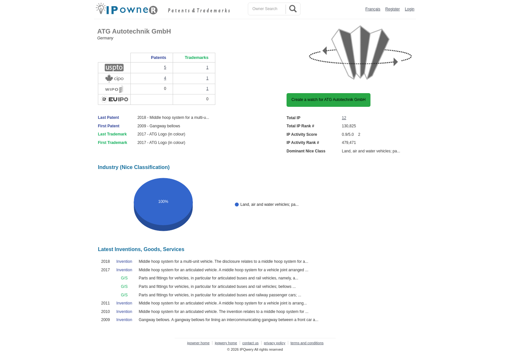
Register (392, 9)
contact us (250, 343)
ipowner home (198, 343)
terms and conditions (307, 343)
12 (344, 118)
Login (409, 9)
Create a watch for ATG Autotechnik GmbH (328, 99)
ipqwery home (226, 343)
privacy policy (274, 343)
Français (372, 9)
